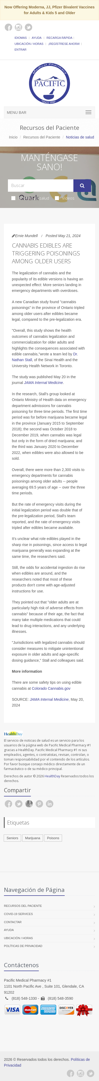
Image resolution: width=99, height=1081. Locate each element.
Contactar (13, 922)
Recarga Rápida (59, 37)
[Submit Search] (82, 185)
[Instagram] (80, 1073)
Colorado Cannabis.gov (51, 688)
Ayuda (36, 37)
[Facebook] (70, 1073)
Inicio (13, 137)
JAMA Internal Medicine (43, 383)
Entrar (20, 49)
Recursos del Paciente (41, 137)
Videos (64, 198)
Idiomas (21, 37)
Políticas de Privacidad (23, 946)
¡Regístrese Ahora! (64, 43)
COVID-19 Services (18, 914)
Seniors (12, 838)
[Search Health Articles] (40, 185)
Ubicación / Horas (29, 43)
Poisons (53, 838)
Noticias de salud (30, 198)
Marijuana (32, 838)
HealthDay (52, 776)
